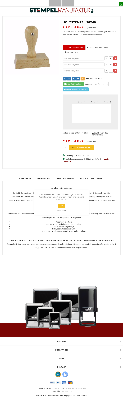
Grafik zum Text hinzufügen (75, 89)
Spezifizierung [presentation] (43, 178)
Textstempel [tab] (74, 47)
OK (61, 206)
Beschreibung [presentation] (25, 178)
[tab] (25, 178)
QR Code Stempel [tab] (72, 52)
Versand (84, 395)
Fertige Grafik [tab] (97, 47)
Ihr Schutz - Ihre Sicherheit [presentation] (92, 178)
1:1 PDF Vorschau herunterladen (100, 134)
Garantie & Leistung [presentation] (65, 178)
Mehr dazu (61, 210)
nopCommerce (66, 391)
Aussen (88, 84)
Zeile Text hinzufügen (73, 84)
